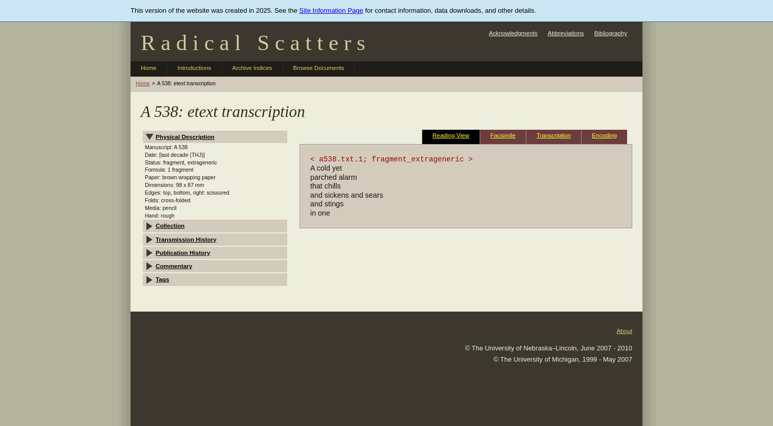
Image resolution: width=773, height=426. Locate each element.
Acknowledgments (513, 33)
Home (149, 68)
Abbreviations (566, 33)
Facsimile (503, 135)
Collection (170, 225)
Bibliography (610, 33)
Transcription (553, 135)
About (624, 330)
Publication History (183, 252)
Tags (162, 279)
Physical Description (185, 136)
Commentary (174, 266)
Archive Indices (252, 68)
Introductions (194, 68)
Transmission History (186, 239)
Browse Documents (319, 68)
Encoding (604, 135)
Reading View (451, 135)
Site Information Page (331, 10)
